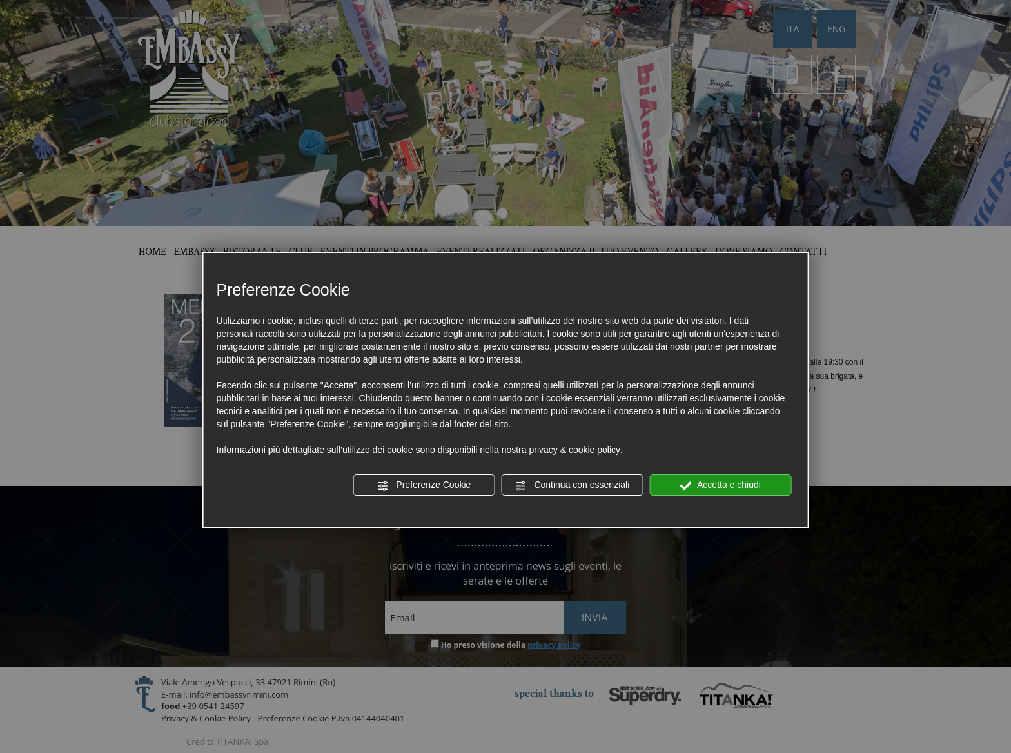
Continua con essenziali (572, 485)
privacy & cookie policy (574, 450)
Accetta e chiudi (720, 485)
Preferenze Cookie (424, 485)
